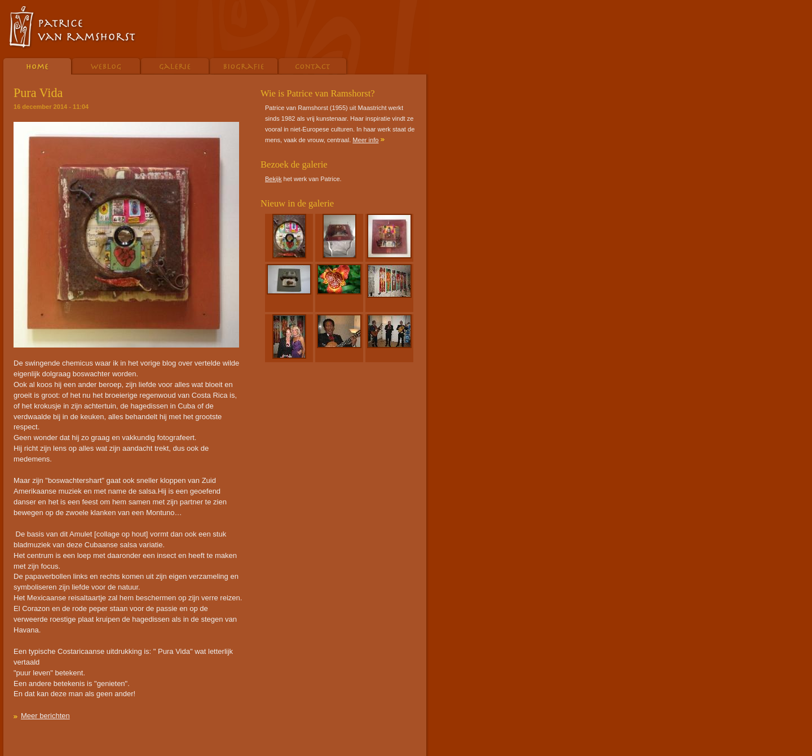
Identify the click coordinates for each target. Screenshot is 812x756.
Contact (314, 65)
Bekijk (273, 178)
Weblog (106, 65)
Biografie (244, 65)
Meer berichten (45, 715)
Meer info (365, 140)
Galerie (175, 65)
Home (36, 65)
